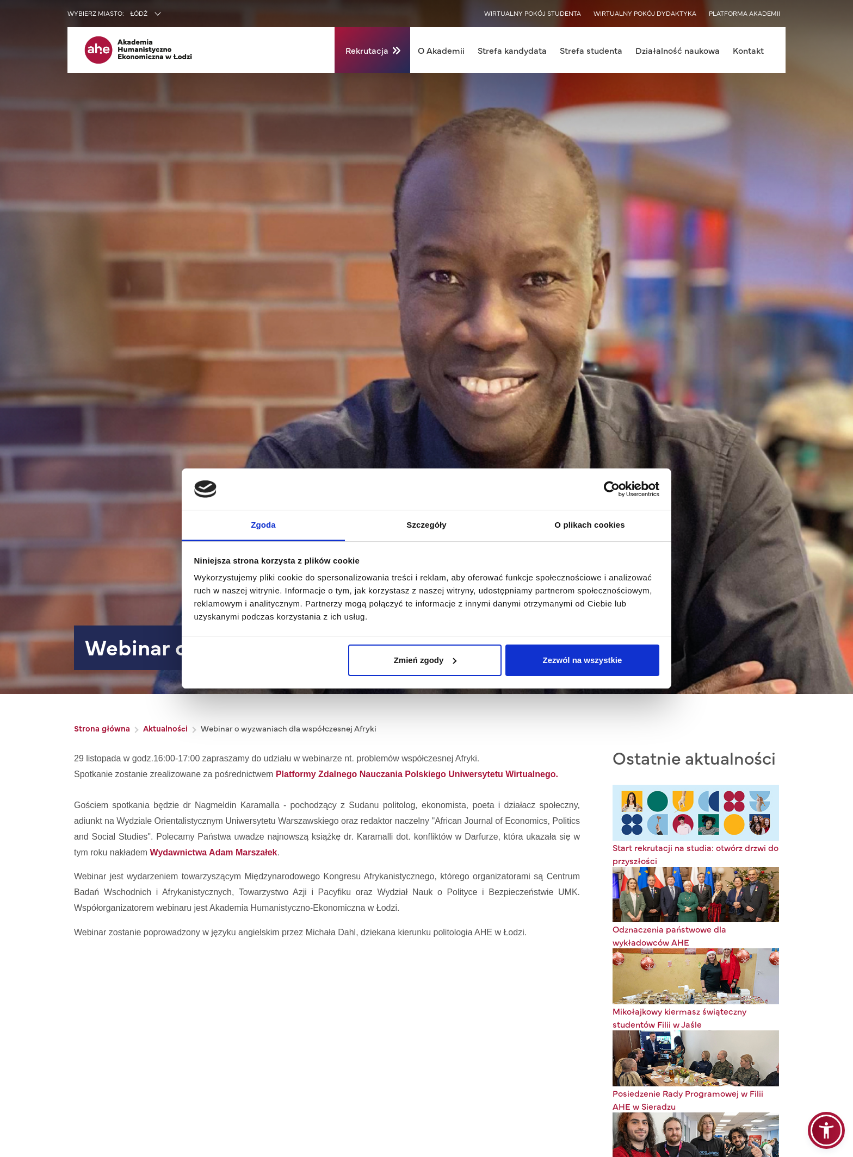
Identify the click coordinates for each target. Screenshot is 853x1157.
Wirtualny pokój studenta (532, 13)
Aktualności (165, 728)
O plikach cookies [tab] (589, 524)
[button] (826, 1130)
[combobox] (169, 14)
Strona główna (102, 728)
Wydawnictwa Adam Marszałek (213, 852)
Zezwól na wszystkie (582, 660)
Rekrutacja (366, 50)
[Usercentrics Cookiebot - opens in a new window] (611, 489)
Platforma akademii (744, 13)
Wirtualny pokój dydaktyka (645, 13)
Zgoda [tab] (263, 524)
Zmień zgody (425, 660)
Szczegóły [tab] (426, 524)
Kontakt (748, 50)
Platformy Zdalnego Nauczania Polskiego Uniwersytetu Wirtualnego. (417, 774)
